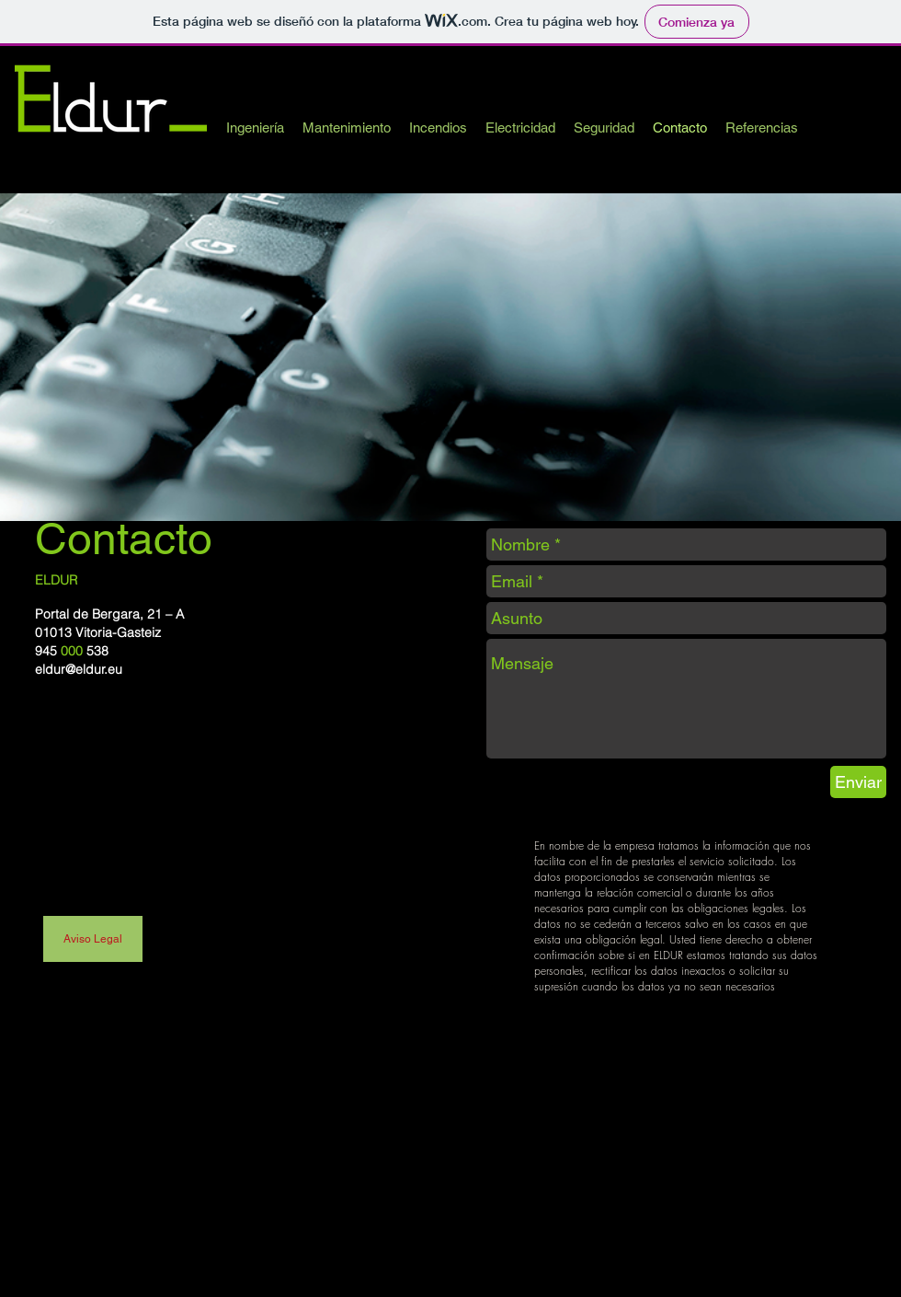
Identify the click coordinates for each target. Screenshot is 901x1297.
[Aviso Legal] (93, 939)
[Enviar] (858, 782)
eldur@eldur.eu (78, 669)
